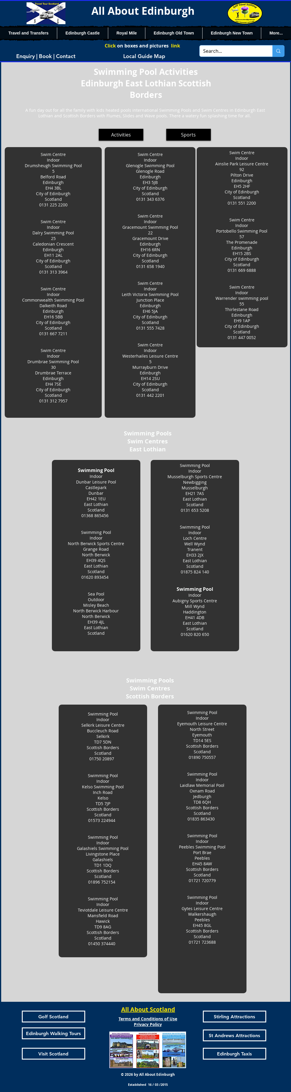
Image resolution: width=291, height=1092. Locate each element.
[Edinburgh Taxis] (234, 1054)
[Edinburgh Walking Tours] (53, 1033)
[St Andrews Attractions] (234, 1035)
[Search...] (231, 51)
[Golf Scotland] (53, 1016)
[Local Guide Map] (144, 56)
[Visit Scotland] (53, 1054)
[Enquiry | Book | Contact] (45, 56)
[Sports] (188, 135)
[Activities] (121, 135)
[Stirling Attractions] (234, 1016)
